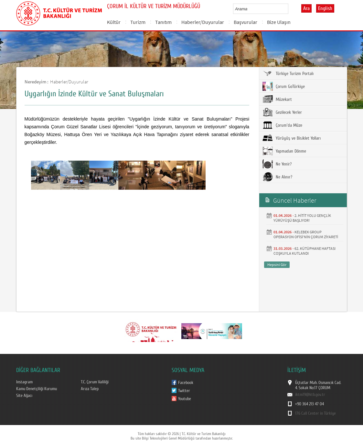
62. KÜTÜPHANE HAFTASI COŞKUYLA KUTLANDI (304, 251)
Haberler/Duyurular (202, 22)
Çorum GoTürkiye (283, 86)
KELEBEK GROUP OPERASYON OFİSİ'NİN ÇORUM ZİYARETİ (305, 234)
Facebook (185, 382)
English (325, 8)
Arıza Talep (90, 388)
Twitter (184, 390)
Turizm (137, 22)
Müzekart (277, 99)
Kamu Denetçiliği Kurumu (36, 388)
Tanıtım (163, 22)
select (290, 8)
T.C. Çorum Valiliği (95, 382)
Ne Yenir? (277, 163)
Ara (306, 8)
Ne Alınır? (277, 176)
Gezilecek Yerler (282, 112)
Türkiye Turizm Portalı (288, 73)
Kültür (114, 22)
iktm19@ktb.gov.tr (310, 394)
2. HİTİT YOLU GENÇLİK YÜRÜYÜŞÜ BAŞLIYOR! (302, 218)
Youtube (184, 398)
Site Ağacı (24, 395)
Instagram (24, 382)
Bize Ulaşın (279, 22)
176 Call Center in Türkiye (315, 413)
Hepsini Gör (276, 264)
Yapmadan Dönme (284, 150)
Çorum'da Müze (282, 125)
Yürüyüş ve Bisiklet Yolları (291, 138)
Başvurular (245, 22)
